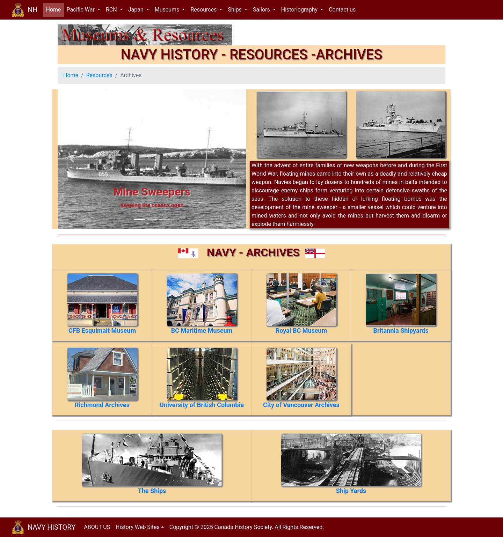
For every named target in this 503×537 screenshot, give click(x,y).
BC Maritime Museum (202, 330)
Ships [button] (235, 9)
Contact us (342, 9)
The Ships (152, 490)
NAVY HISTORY (51, 527)
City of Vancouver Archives (301, 405)
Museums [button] (168, 9)
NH (33, 10)
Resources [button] (204, 9)
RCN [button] (112, 9)
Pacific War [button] (81, 9)
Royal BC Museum (301, 330)
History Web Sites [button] (138, 527)
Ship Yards (351, 490)
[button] (72, 159)
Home (55, 9)
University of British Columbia (202, 405)
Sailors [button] (262, 9)
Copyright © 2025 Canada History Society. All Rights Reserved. (246, 527)
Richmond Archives (102, 405)
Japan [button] (136, 9)
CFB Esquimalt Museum (102, 330)
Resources (99, 75)
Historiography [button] (300, 9)
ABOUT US (97, 527)
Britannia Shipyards (401, 330)
